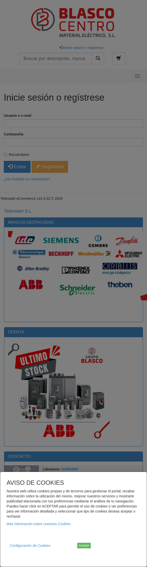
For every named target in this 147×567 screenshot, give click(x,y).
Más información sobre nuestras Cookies (39, 524)
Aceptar (84, 545)
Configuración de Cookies (30, 546)
